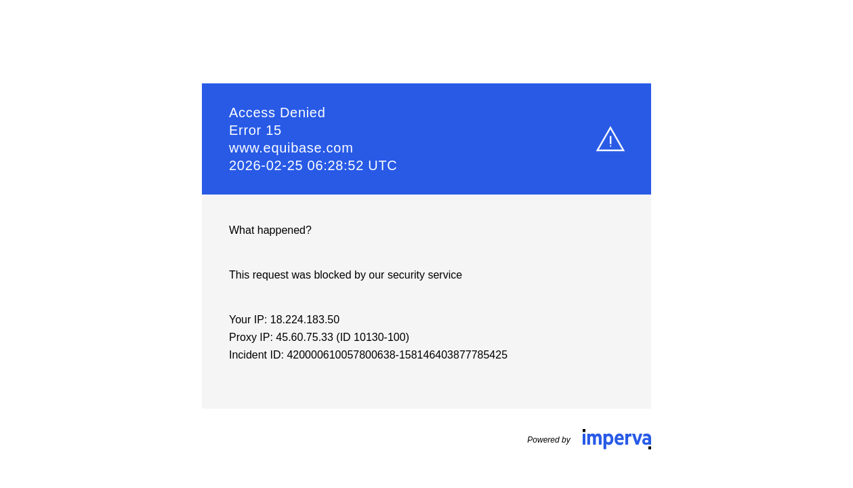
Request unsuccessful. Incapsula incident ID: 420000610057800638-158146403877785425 (426, 244)
